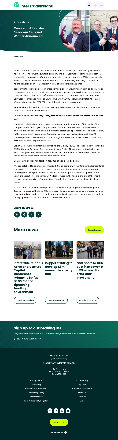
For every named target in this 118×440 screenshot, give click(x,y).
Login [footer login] (82, 401)
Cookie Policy (82, 380)
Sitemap (82, 397)
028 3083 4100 (59, 355)
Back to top (59, 422)
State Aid (82, 392)
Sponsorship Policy (36, 392)
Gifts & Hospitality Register (36, 401)
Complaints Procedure (82, 388)
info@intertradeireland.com (59, 363)
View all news (21, 22)
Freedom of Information (35, 388)
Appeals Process (35, 397)
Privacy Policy (36, 380)
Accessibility (35, 384)
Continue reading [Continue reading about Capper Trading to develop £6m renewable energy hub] (56, 300)
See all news (94, 229)
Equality (82, 384)
